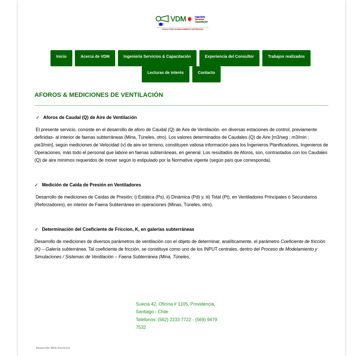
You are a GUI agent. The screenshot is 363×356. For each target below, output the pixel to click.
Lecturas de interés (165, 72)
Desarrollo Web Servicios (53, 347)
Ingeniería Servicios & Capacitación (157, 56)
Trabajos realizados (286, 56)
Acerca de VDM (95, 56)
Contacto (206, 72)
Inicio (61, 56)
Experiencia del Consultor (229, 56)
